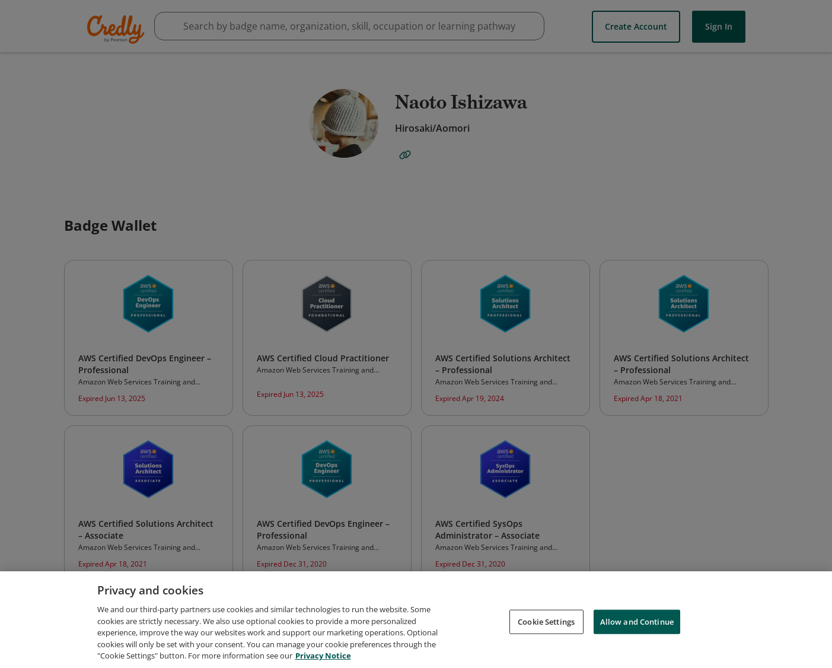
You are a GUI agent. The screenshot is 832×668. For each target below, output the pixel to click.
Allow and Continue (637, 621)
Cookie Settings (546, 621)
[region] (416, 619)
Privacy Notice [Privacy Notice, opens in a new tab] (323, 655)
